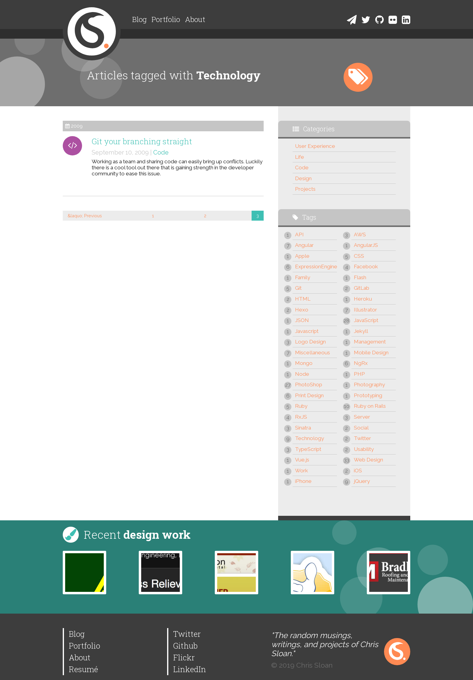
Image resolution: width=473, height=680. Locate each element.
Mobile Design (371, 353)
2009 (77, 126)
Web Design (368, 460)
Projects (305, 189)
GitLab (361, 288)
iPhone (303, 481)
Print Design (309, 395)
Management (370, 342)
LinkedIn (189, 669)
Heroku (363, 299)
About (195, 19)
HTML (302, 299)
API (299, 234)
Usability (364, 449)
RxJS (301, 417)
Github (185, 645)
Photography (369, 385)
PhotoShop (308, 385)
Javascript (307, 331)
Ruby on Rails (370, 406)
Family (302, 277)
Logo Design (310, 342)
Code (161, 152)
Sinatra (303, 428)
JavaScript (366, 320)
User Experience (315, 146)
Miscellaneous (312, 353)
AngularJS (366, 245)
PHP (359, 374)
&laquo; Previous (85, 215)
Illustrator (365, 310)
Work (301, 471)
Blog (139, 19)
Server (362, 417)
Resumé (83, 669)
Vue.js (302, 460)
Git (298, 288)
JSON (302, 320)
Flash (360, 277)
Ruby (301, 406)
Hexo (301, 310)
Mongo (304, 363)
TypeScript (308, 449)
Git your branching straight (142, 141)
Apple (302, 256)
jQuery (362, 481)
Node (302, 374)
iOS (358, 471)
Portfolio (165, 19)
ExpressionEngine (316, 266)
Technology (309, 438)
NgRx (361, 363)
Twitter (362, 438)
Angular (304, 245)
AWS (360, 234)
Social (361, 428)
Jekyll (361, 331)
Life (299, 157)
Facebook (366, 266)
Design (303, 178)
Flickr (184, 657)
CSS (359, 256)
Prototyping (368, 395)
